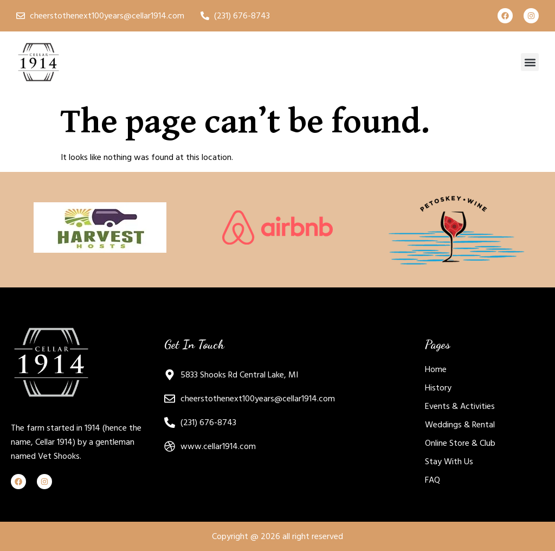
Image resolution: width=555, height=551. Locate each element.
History (438, 388)
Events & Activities (460, 406)
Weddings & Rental (460, 425)
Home (436, 369)
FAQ (432, 480)
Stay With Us (449, 461)
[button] (530, 62)
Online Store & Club (460, 443)
